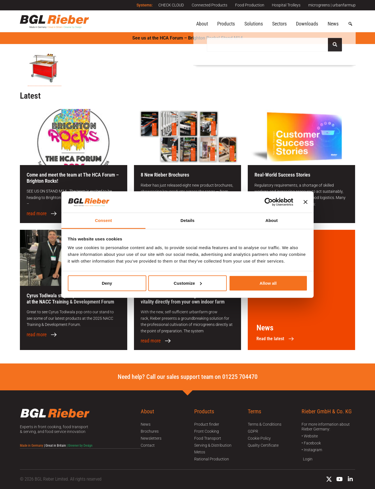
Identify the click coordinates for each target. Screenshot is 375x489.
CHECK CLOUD (168, 5)
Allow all (268, 283)
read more (37, 213)
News (333, 24)
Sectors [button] (279, 24)
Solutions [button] (253, 24)
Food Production (248, 5)
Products (226, 24)
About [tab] (271, 220)
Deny (107, 283)
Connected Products (207, 5)
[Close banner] (305, 202)
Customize (188, 283)
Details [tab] (187, 220)
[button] (350, 24)
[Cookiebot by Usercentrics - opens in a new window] (268, 202)
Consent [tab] (103, 220)
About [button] (202, 24)
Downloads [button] (307, 24)
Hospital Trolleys (285, 5)
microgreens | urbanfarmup (332, 5)
